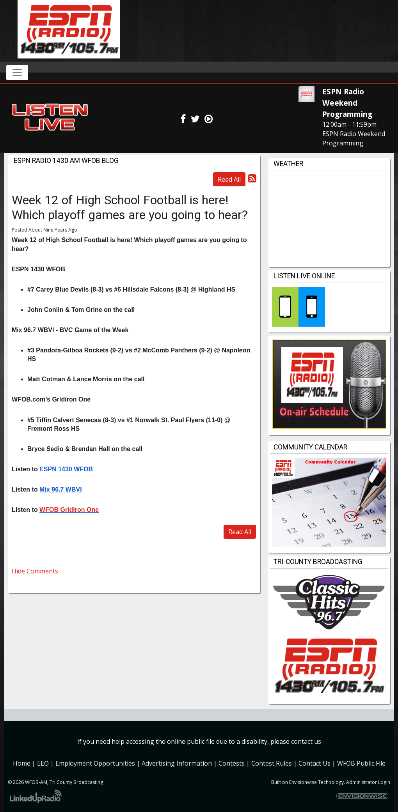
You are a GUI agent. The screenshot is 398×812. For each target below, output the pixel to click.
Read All (229, 179)
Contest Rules (271, 763)
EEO (43, 763)
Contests (232, 763)
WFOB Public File (361, 763)
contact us (306, 741)
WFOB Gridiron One (69, 509)
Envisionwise (303, 782)
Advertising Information (177, 763)
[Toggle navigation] (17, 72)
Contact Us (314, 763)
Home (21, 763)
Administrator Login (368, 782)
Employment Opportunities (95, 763)
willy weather (329, 259)
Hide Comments (35, 571)
